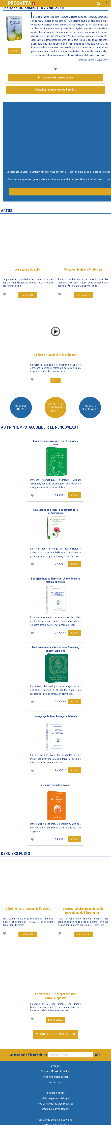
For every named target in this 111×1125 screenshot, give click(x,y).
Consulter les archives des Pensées (55, 89)
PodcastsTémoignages (90, 407)
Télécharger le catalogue (56, 1098)
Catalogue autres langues (55, 1109)
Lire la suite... (27, 295)
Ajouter (14, 50)
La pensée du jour (55, 1092)
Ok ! (97, 1055)
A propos (55, 1066)
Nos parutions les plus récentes (55, 1103)
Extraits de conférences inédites (55, 407)
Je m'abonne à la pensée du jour (55, 77)
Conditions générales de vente (55, 1119)
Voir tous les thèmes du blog (55, 1034)
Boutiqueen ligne (20, 407)
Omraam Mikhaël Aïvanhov (55, 1071)
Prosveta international (55, 1076)
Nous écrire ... (55, 1082)
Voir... (55, 380)
